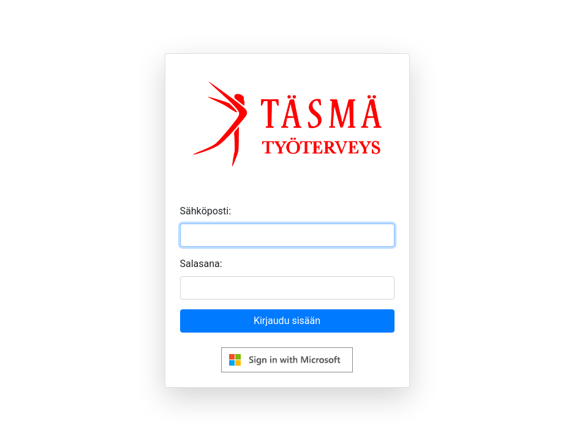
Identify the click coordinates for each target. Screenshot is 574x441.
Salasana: (201, 264)
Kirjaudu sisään (287, 320)
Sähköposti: (206, 211)
